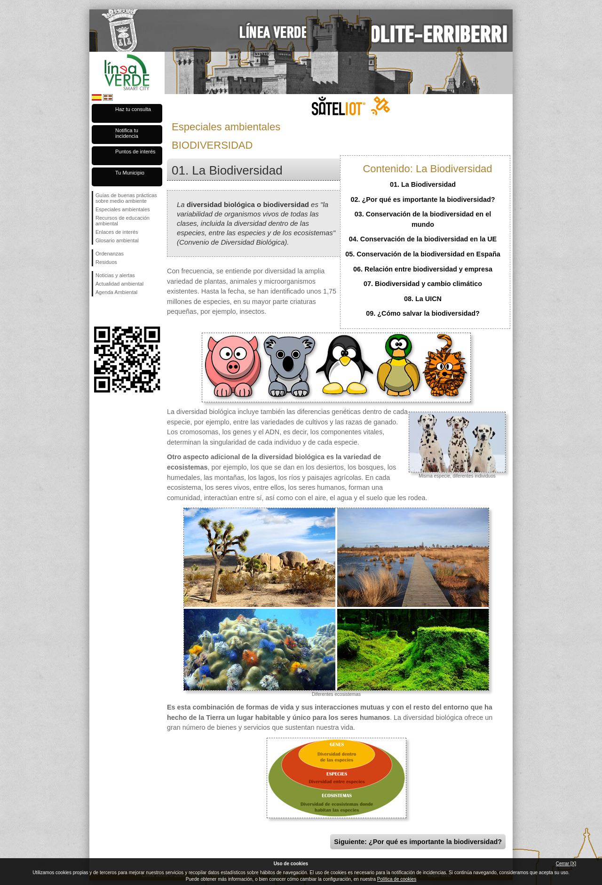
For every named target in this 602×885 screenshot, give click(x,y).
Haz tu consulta (133, 109)
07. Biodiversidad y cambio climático (423, 283)
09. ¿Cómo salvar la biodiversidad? (423, 313)
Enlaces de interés (116, 232)
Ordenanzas (109, 253)
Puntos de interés (135, 151)
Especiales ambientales (122, 209)
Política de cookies (396, 879)
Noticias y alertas (115, 275)
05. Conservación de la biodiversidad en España (422, 254)
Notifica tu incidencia (126, 133)
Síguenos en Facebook (97, 311)
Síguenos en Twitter (113, 311)
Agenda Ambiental (116, 292)
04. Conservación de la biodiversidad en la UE (423, 239)
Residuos (106, 262)
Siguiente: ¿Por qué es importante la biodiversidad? (418, 841)
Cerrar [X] (566, 863)
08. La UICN (423, 299)
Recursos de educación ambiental (122, 220)
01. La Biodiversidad (423, 184)
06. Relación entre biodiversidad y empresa (422, 269)
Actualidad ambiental (119, 284)
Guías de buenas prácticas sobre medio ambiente (126, 198)
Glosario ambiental (117, 240)
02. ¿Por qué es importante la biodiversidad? (422, 199)
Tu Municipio (129, 172)
